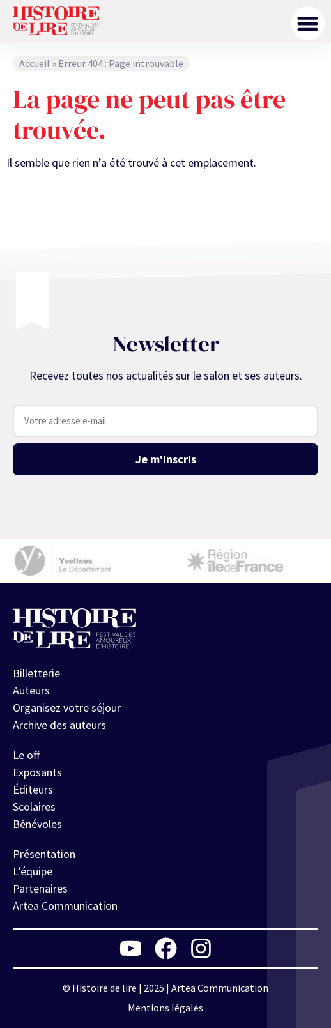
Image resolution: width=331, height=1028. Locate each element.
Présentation (44, 854)
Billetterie (36, 673)
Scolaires (34, 807)
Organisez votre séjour (67, 708)
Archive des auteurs (59, 725)
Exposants (37, 772)
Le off (26, 755)
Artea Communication (65, 906)
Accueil (34, 63)
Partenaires (40, 889)
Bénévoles (37, 824)
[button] (308, 23)
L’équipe (32, 871)
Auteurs (31, 691)
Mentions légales (165, 1007)
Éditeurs (33, 790)
